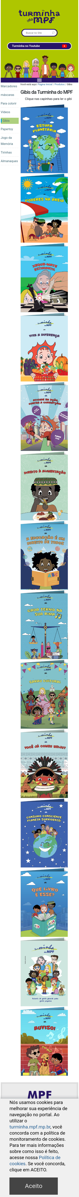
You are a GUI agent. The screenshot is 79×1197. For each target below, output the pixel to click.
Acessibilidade (41, 1117)
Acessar (71, 1110)
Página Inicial (45, 84)
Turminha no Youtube (39, 46)
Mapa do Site (23, 1117)
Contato (56, 1117)
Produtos (60, 84)
